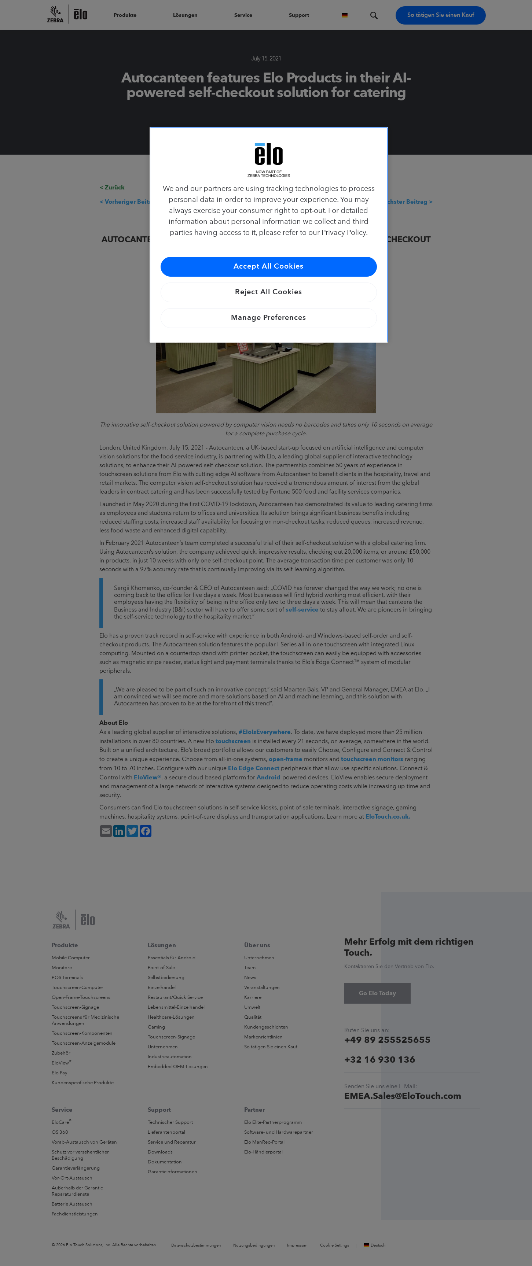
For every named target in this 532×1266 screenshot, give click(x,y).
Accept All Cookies (269, 266)
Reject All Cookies (268, 292)
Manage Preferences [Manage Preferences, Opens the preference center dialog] (268, 318)
